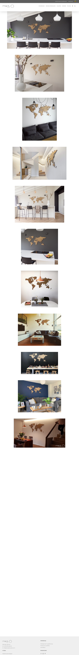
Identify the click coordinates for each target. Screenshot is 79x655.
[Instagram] (43, 653)
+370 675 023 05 (8, 646)
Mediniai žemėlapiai (7, 653)
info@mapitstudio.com (9, 648)
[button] (74, 6)
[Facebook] (41, 653)
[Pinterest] (45, 653)
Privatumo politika (45, 645)
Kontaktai (42, 647)
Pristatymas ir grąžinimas (46, 643)
